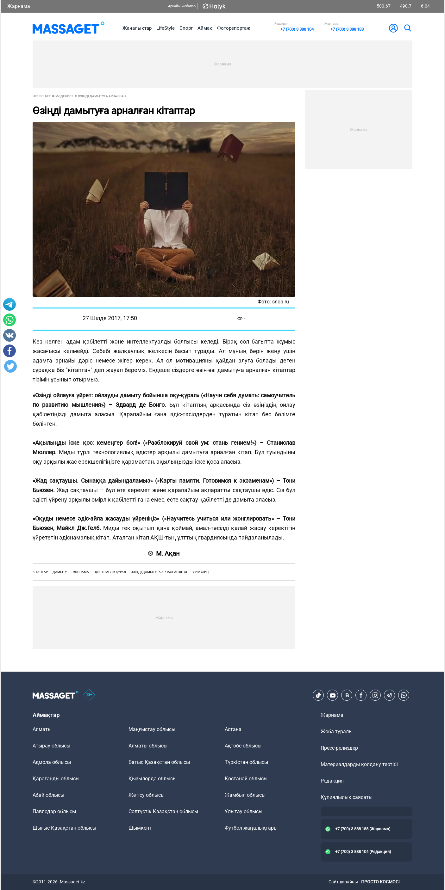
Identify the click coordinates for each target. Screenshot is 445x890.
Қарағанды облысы (56, 779)
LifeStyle (165, 28)
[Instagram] (375, 695)
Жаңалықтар (137, 28)
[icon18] (89, 695)
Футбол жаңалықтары (251, 828)
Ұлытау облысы (243, 811)
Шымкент (140, 828)
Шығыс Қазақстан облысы (64, 828)
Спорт (186, 28)
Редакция (332, 781)
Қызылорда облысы (152, 779)
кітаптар (40, 572)
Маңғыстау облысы (151, 729)
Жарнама (18, 6)
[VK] (347, 695)
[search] (407, 28)
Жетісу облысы (146, 795)
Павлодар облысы (54, 811)
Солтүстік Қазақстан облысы (163, 811)
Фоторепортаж (233, 28)
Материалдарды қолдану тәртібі (359, 764)
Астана (233, 729)
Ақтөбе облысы (243, 746)
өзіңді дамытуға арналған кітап (159, 572)
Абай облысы (48, 795)
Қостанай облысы (246, 779)
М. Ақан (164, 553)
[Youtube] (332, 695)
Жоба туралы (337, 731)
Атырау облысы (51, 746)
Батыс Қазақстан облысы (159, 762)
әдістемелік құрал (110, 572)
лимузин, (201, 572)
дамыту (60, 572)
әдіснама (80, 572)
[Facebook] (361, 695)
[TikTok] (318, 695)
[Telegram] (389, 695)
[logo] (68, 28)
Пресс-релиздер (339, 748)
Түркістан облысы (246, 762)
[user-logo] (393, 28)
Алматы (42, 729)
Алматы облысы (147, 746)
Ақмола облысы (52, 762)
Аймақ (204, 28)
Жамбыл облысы (245, 795)
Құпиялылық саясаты (347, 797)
